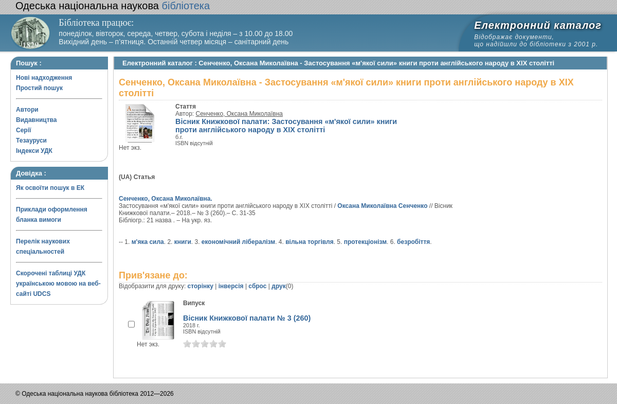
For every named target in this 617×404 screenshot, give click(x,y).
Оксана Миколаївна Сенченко (382, 205)
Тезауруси (31, 140)
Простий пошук (39, 88)
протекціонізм (365, 241)
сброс (257, 286)
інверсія (231, 286)
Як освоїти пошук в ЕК (50, 187)
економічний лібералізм (238, 241)
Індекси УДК (34, 150)
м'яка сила (148, 241)
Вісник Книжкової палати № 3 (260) (247, 318)
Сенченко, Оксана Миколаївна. (165, 198)
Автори (27, 109)
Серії (23, 130)
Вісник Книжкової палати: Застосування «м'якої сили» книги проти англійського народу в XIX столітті (286, 125)
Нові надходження (44, 77)
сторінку (200, 286)
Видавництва (36, 120)
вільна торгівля (309, 241)
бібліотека (112, 5)
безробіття (413, 241)
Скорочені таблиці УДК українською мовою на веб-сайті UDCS (58, 283)
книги (182, 241)
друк (278, 286)
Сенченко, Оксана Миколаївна (239, 113)
